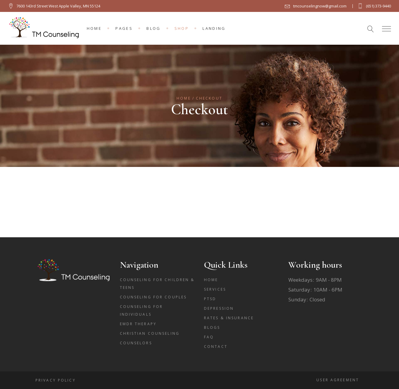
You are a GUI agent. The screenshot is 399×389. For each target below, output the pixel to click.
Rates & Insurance (229, 317)
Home (211, 279)
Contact (216, 346)
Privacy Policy (55, 380)
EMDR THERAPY (138, 323)
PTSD (210, 298)
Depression (219, 308)
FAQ (209, 337)
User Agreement (337, 379)
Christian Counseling (150, 333)
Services (215, 289)
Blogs (212, 327)
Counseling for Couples (153, 297)
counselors (136, 342)
